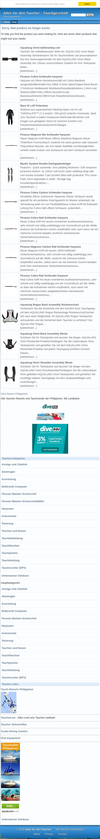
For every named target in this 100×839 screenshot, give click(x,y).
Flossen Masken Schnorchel (19, 493)
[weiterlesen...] (28, 70)
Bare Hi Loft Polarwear (34, 105)
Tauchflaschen (11, 545)
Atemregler (8, 471)
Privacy (49, 834)
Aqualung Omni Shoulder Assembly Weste (46, 362)
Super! (87, 4)
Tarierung (7, 523)
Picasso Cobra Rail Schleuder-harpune (44, 217)
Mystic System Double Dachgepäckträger (45, 163)
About (36, 834)
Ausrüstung (9, 479)
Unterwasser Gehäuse (15, 575)
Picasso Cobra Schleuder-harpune (41, 76)
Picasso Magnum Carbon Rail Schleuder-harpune (50, 246)
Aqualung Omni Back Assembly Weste (44, 333)
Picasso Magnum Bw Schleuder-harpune (45, 134)
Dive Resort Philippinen (14, 393)
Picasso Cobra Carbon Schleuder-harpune (46, 192)
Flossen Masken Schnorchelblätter (23, 501)
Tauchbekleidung (12, 538)
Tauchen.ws (8, 717)
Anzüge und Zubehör (14, 464)
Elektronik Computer (14, 486)
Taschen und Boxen (14, 530)
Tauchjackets (10, 552)
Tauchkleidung (11, 560)
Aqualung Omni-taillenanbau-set (40, 47)
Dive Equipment (10, 738)
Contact (62, 834)
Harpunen (8, 508)
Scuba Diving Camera (14, 731)
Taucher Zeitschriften (14, 724)
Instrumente (9, 516)
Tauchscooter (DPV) (14, 567)
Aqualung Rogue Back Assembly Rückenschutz (49, 304)
